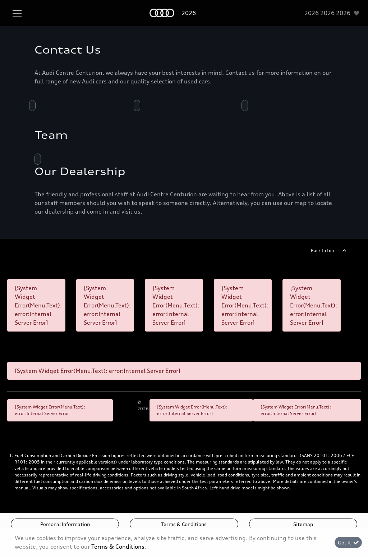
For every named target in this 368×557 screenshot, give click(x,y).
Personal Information (65, 524)
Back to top (322, 250)
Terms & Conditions (184, 524)
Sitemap (303, 524)
